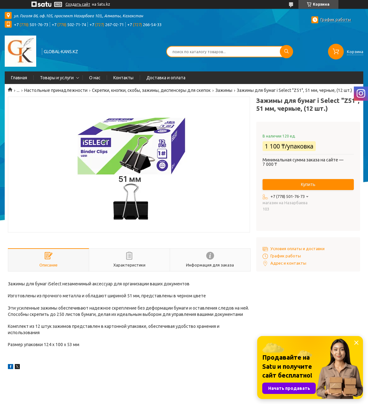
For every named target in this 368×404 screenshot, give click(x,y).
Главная (19, 78)
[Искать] (286, 51)
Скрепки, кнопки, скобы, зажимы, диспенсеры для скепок (151, 90)
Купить (308, 184)
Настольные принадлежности (56, 90)
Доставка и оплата (165, 78)
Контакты (123, 78)
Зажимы (223, 90)
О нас (94, 78)
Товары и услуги (57, 78)
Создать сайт (77, 4)
